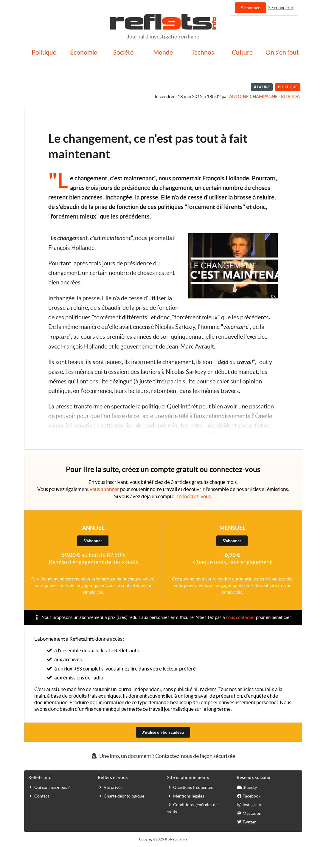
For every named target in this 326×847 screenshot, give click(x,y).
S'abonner (250, 7)
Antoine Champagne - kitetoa (264, 96)
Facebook (248, 795)
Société (123, 52)
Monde (163, 52)
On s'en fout (282, 52)
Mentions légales (185, 795)
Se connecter (281, 7)
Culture (242, 52)
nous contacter (240, 617)
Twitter (246, 821)
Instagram (249, 804)
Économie (83, 52)
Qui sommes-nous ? (49, 787)
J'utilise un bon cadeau (163, 732)
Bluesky (247, 787)
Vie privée (110, 787)
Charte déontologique (121, 795)
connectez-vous (193, 496)
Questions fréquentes (190, 787)
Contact (38, 795)
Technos (202, 52)
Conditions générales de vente (192, 808)
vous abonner (104, 489)
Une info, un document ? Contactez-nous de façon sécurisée (163, 756)
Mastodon (249, 813)
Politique (44, 52)
